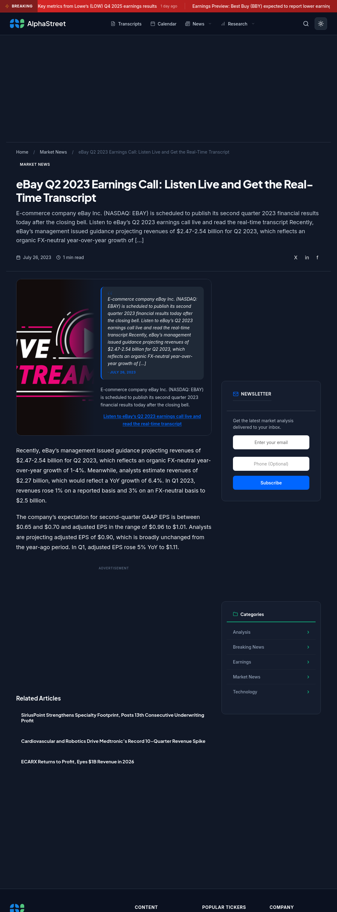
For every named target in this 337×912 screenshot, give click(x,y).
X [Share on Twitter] (296, 257)
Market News (53, 152)
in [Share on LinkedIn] (307, 257)
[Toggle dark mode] (321, 23)
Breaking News (248, 647)
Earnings (242, 661)
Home (22, 152)
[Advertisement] (168, 87)
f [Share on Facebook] (317, 257)
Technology (245, 691)
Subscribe (271, 482)
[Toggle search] (306, 23)
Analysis (242, 632)
